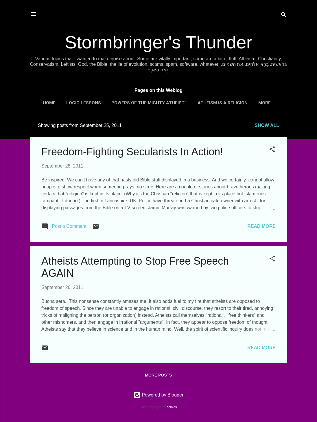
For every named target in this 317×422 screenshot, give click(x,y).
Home (49, 103)
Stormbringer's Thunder (158, 42)
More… (266, 103)
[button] (272, 150)
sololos (172, 407)
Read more (261, 226)
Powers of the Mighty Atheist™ (149, 103)
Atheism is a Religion (223, 103)
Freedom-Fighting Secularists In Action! (132, 152)
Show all (267, 125)
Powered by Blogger (159, 394)
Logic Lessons (83, 103)
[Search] (283, 16)
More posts (158, 375)
